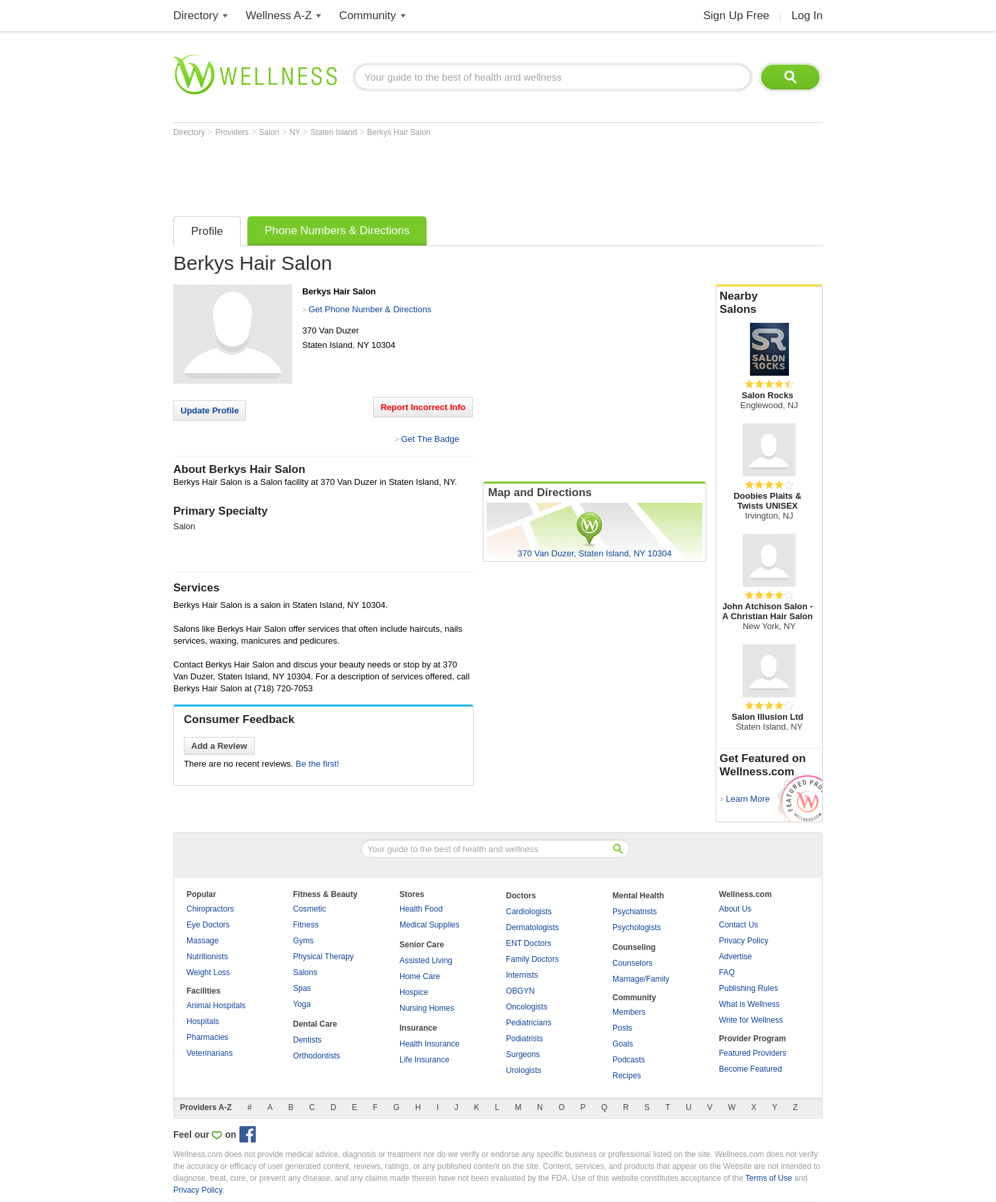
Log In (807, 15)
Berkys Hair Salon (399, 132)
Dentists (307, 1040)
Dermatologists (532, 927)
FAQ (727, 972)
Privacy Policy (743, 940)
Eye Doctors (208, 924)
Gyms (303, 940)
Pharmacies (207, 1037)
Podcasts (628, 1059)
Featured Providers (752, 1053)
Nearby (769, 303)
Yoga (302, 1004)
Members (628, 1012)
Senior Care (421, 944)
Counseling (633, 947)
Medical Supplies (429, 924)
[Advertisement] (414, 173)
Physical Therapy (323, 956)
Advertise (735, 956)
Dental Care (315, 1024)
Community (367, 15)
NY (296, 132)
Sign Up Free (736, 15)
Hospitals (203, 1021)
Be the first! (317, 764)
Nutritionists (207, 956)
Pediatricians (529, 1022)
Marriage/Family (640, 979)
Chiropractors (210, 909)
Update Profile (210, 410)
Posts (622, 1028)
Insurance (418, 1028)
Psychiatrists (634, 911)
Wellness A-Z (279, 15)
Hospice (413, 992)
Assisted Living (425, 960)
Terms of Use (768, 1178)
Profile (207, 231)
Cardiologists (529, 911)
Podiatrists (524, 1038)
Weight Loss (208, 972)
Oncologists (527, 1006)
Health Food (420, 909)
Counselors (632, 963)
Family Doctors (532, 959)
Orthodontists (316, 1055)
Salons (305, 972)
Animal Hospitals (216, 1005)
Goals (622, 1044)
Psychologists (636, 927)
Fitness (306, 924)
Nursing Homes (426, 1008)
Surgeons (523, 1054)
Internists (522, 975)
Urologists (523, 1070)
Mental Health (638, 895)
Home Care (419, 976)
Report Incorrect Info (423, 407)
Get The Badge (430, 439)
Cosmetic (309, 909)
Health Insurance (429, 1044)
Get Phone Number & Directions (369, 309)
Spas (302, 988)
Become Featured (750, 1069)
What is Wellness (749, 1004)
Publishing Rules (748, 988)
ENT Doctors (528, 943)
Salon (270, 132)
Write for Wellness (751, 1020)
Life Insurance (424, 1059)
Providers (233, 132)
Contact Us (738, 924)
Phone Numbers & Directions (337, 230)
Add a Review (219, 746)
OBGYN (520, 991)
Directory (195, 15)
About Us (735, 909)
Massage (203, 940)
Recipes (626, 1075)
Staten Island (335, 132)
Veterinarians (210, 1053)
